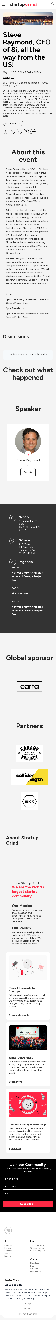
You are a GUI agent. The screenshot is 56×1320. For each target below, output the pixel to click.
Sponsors (8, 1253)
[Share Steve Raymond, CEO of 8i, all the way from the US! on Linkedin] (19, 131)
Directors (8, 1256)
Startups (8, 1251)
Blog (32, 1266)
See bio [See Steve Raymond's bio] (28, 472)
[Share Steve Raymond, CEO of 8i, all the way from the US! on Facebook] (5, 131)
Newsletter (35, 1263)
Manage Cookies (28, 1313)
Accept (28, 1303)
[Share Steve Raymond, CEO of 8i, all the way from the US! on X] (12, 131)
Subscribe (26, 1203)
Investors (8, 1245)
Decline (28, 1308)
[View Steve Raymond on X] (28, 454)
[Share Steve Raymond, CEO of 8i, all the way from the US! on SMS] (33, 131)
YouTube (34, 1269)
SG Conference (37, 1245)
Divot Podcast (36, 1271)
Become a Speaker (38, 1251)
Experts (7, 1248)
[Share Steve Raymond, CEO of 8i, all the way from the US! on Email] (26, 131)
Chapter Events (37, 1248)
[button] (52, 3)
